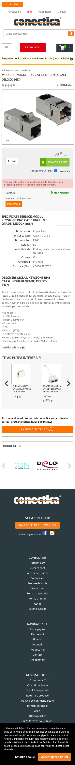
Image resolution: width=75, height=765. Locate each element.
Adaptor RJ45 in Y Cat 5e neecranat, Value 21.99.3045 (52, 389)
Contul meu (37, 578)
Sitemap (37, 639)
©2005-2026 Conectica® (37, 721)
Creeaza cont (37, 568)
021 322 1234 (12, 5)
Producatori (37, 660)
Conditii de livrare (37, 685)
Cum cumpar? (37, 680)
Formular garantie (37, 593)
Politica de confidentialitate (37, 701)
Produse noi (37, 650)
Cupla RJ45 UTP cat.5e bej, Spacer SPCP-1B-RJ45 (21, 389)
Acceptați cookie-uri (54, 757)
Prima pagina (37, 629)
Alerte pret (37, 588)
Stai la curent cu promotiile (37, 525)
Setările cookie (25, 757)
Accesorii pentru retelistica (16, 70)
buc (14, 161)
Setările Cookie (37, 609)
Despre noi (37, 634)
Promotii (33, 48)
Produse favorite (37, 583)
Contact (37, 655)
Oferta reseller (37, 716)
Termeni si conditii (37, 706)
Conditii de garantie (37, 690)
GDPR (37, 604)
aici (23, 347)
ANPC (37, 711)
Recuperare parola (37, 573)
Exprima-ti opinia (34, 429)
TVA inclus (63, 171)
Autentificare (37, 563)
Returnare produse (37, 696)
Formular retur (37, 599)
